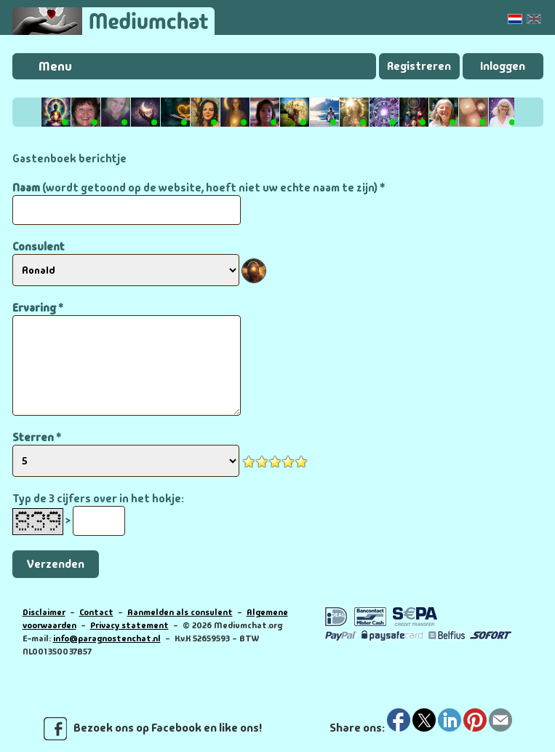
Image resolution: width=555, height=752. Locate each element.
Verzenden (55, 563)
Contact (96, 612)
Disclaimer (44, 612)
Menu (55, 66)
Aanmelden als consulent (180, 612)
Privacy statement (129, 625)
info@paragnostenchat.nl (107, 638)
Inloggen (502, 66)
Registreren (419, 66)
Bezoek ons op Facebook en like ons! (153, 728)
